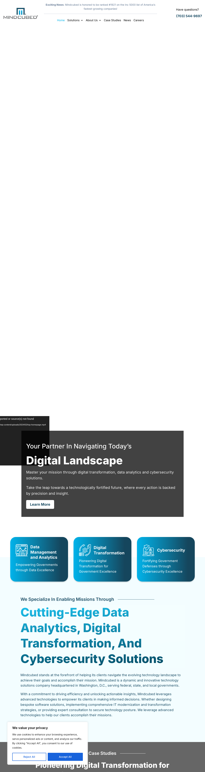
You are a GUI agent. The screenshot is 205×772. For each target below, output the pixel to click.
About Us (92, 20)
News (127, 20)
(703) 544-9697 (189, 16)
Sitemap (189, 765)
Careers (138, 20)
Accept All (65, 756)
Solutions (73, 20)
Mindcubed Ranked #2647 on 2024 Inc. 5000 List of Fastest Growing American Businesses (160, 539)
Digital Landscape (102, 63)
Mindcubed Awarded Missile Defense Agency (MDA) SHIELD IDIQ (43, 537)
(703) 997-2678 (172, 743)
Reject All (29, 756)
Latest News (47, 546)
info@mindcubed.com (176, 752)
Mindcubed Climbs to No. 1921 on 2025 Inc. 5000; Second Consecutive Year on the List (102, 539)
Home (61, 20)
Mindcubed (44, 765)
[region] (47, 743)
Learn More (40, 115)
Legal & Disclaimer (146, 765)
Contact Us (115, 736)
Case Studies (112, 20)
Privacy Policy (171, 765)
